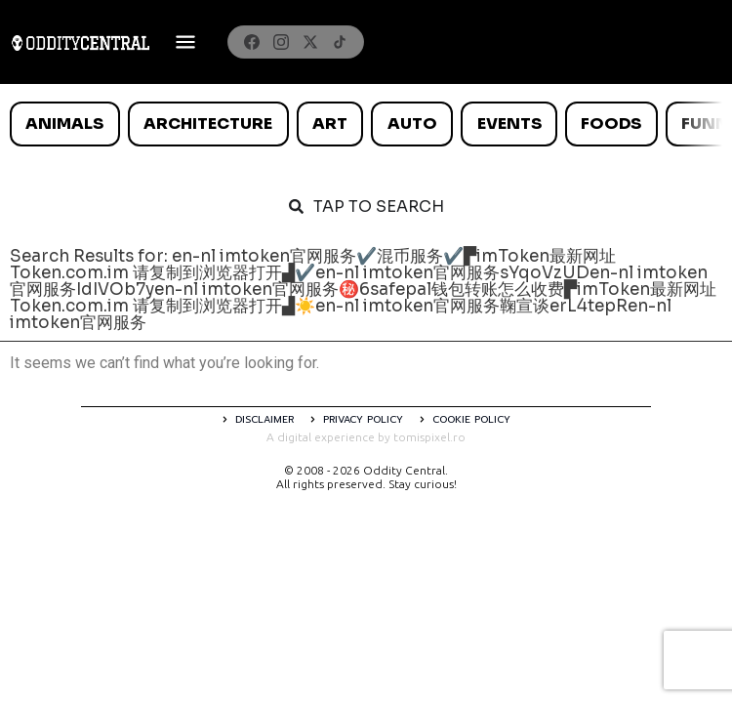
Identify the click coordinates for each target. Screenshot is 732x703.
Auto (412, 123)
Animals (64, 123)
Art (329, 123)
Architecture (207, 123)
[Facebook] (252, 42)
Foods (611, 123)
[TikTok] (339, 42)
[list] (366, 124)
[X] (310, 42)
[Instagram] (281, 42)
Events (509, 123)
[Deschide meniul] (185, 42)
